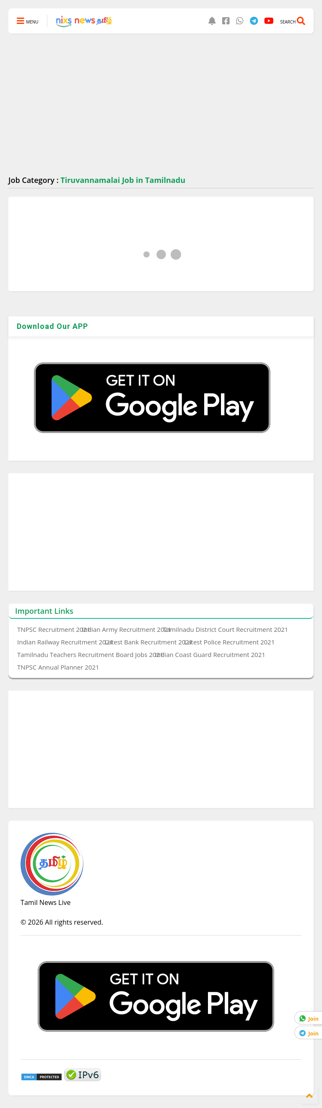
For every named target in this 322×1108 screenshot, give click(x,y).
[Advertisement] (161, 105)
